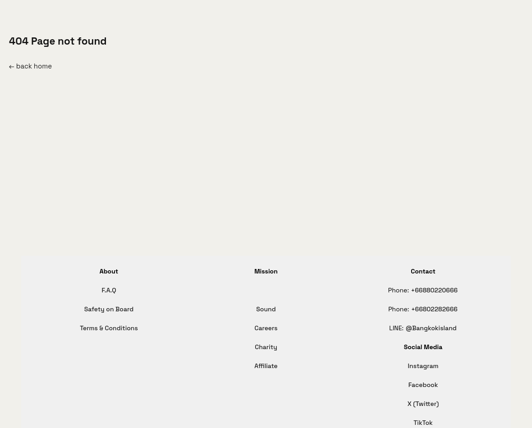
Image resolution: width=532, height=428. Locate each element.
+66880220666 (434, 290)
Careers (265, 328)
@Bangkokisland (431, 328)
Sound (265, 309)
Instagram (423, 366)
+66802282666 (434, 309)
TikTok (423, 423)
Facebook (423, 385)
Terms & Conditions (109, 328)
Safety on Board (108, 309)
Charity (266, 347)
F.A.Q (108, 290)
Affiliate (266, 366)
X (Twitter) (423, 404)
